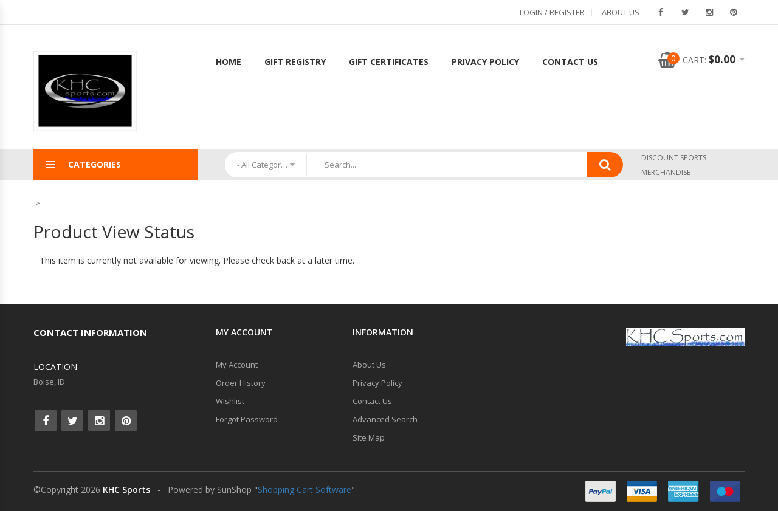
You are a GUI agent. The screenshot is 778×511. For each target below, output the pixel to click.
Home (228, 61)
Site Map (369, 437)
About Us (620, 12)
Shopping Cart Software (304, 489)
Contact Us (570, 61)
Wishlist (230, 401)
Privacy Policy (485, 61)
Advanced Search (385, 419)
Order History (241, 382)
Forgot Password (247, 419)
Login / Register (552, 12)
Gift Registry (295, 61)
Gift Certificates (389, 61)
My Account (237, 364)
